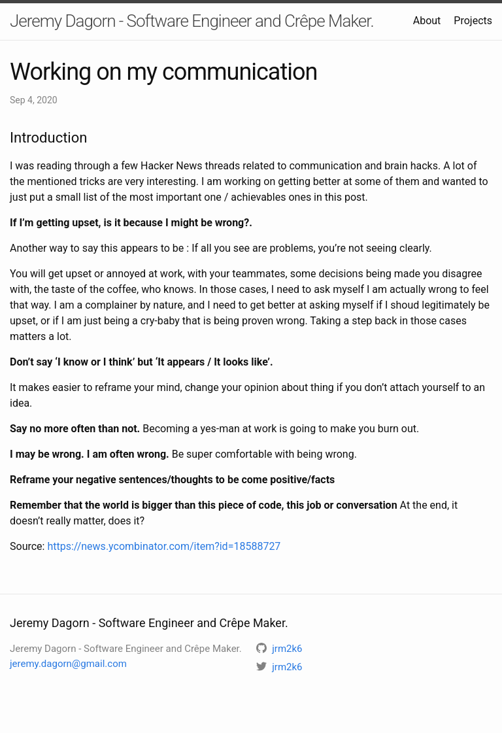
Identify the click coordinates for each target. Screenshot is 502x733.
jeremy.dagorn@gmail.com (68, 664)
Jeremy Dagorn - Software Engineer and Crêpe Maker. (192, 21)
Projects (473, 20)
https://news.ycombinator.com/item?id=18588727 (163, 546)
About (427, 20)
